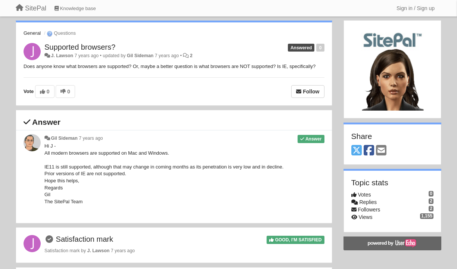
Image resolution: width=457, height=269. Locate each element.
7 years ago (91, 138)
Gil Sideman (140, 55)
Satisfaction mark (84, 239)
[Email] (381, 150)
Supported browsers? (79, 47)
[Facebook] (369, 150)
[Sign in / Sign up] (416, 8)
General (32, 33)
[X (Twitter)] (356, 150)
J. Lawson (62, 55)
